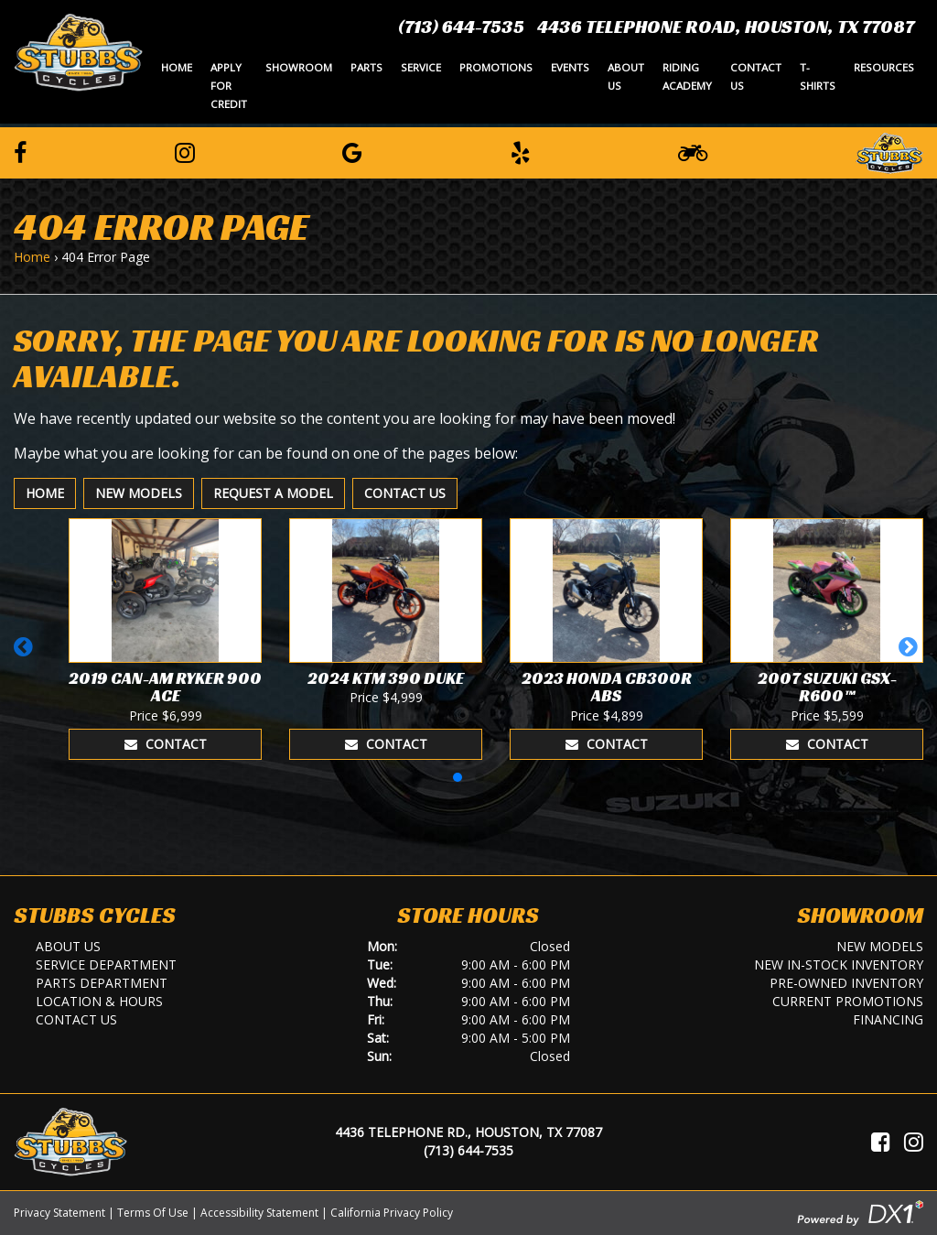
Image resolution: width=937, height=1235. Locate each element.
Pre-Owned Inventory (846, 982)
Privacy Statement (59, 1212)
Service (421, 67)
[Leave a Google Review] (352, 152)
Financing (888, 1019)
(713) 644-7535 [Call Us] (468, 1150)
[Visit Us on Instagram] (913, 1142)
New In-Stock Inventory (838, 964)
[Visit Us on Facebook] (880, 1142)
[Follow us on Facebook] (20, 152)
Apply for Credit (228, 85)
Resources (884, 67)
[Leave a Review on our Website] (889, 150)
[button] (26, 655)
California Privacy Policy (391, 1212)
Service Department (106, 964)
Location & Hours (99, 1001)
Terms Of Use (152, 1212)
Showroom (298, 67)
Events (570, 67)
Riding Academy (687, 76)
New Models (138, 493)
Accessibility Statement (259, 1212)
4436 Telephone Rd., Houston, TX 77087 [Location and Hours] (468, 1132)
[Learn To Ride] (692, 152)
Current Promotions (847, 1001)
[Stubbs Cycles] (78, 51)
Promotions (496, 67)
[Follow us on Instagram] (185, 152)
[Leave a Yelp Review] (521, 152)
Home (176, 67)
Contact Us (755, 76)
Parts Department (101, 982)
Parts (366, 67)
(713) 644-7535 (461, 26)
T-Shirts (817, 76)
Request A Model (273, 493)
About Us (626, 76)
